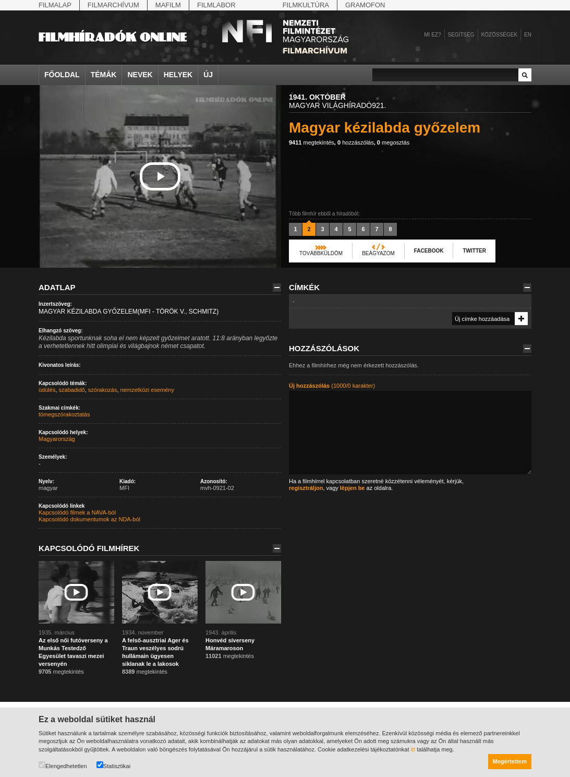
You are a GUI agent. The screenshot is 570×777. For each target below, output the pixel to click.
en (527, 35)
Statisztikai (113, 765)
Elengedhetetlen (63, 765)
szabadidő (72, 390)
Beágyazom (378, 253)
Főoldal (62, 74)
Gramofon (365, 5)
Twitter (474, 251)
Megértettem (510, 761)
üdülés (47, 390)
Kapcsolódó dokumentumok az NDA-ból (89, 519)
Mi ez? (432, 35)
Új (208, 74)
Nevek (139, 74)
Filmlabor (216, 5)
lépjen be (352, 488)
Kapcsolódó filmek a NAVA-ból (77, 512)
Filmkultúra (306, 5)
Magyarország (57, 439)
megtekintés (311, 142)
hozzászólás (355, 142)
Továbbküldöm (321, 253)
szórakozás (102, 390)
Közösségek (499, 35)
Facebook (429, 251)
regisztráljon (306, 488)
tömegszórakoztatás (64, 414)
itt (413, 749)
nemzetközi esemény (147, 390)
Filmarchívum (113, 5)
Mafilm (168, 5)
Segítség (461, 35)
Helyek (178, 74)
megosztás (393, 142)
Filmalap (55, 5)
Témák (104, 74)
